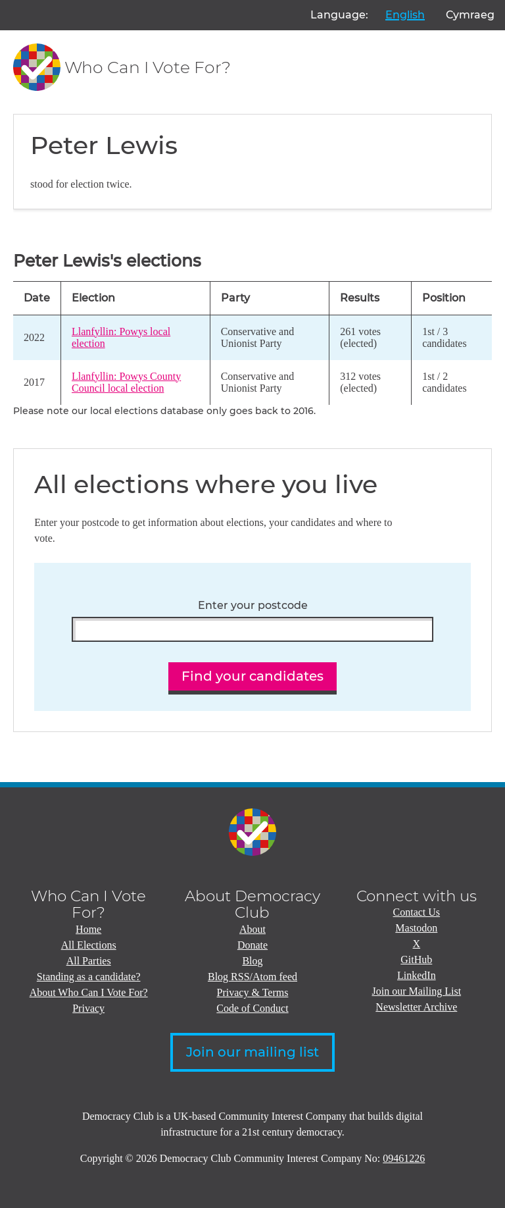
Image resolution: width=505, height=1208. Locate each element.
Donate (252, 945)
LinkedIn (416, 975)
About (252, 929)
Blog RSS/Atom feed (252, 976)
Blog (252, 960)
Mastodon (416, 927)
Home (88, 929)
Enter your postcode (253, 606)
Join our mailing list (252, 1052)
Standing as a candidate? (89, 976)
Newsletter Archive (416, 1006)
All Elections (88, 945)
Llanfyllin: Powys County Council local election (126, 382)
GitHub (416, 959)
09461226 (404, 1158)
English (405, 15)
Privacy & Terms (253, 992)
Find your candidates (252, 676)
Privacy (88, 1008)
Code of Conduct (252, 1008)
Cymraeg (470, 15)
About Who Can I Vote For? (89, 992)
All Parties (88, 960)
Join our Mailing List (417, 991)
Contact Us (417, 912)
